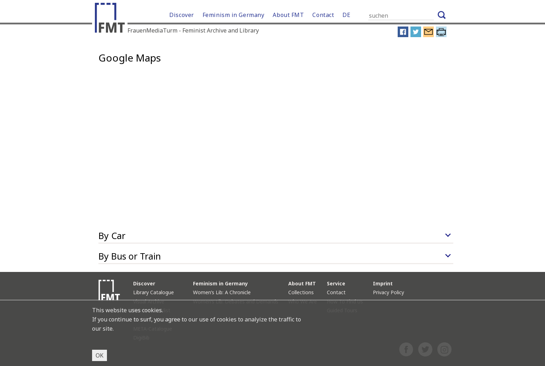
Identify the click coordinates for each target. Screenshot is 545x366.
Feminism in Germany (234, 15)
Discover (181, 15)
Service (336, 283)
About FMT (288, 15)
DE (346, 15)
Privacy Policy (388, 292)
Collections (301, 292)
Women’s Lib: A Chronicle (222, 292)
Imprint (383, 283)
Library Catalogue (153, 292)
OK (99, 355)
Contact (323, 15)
